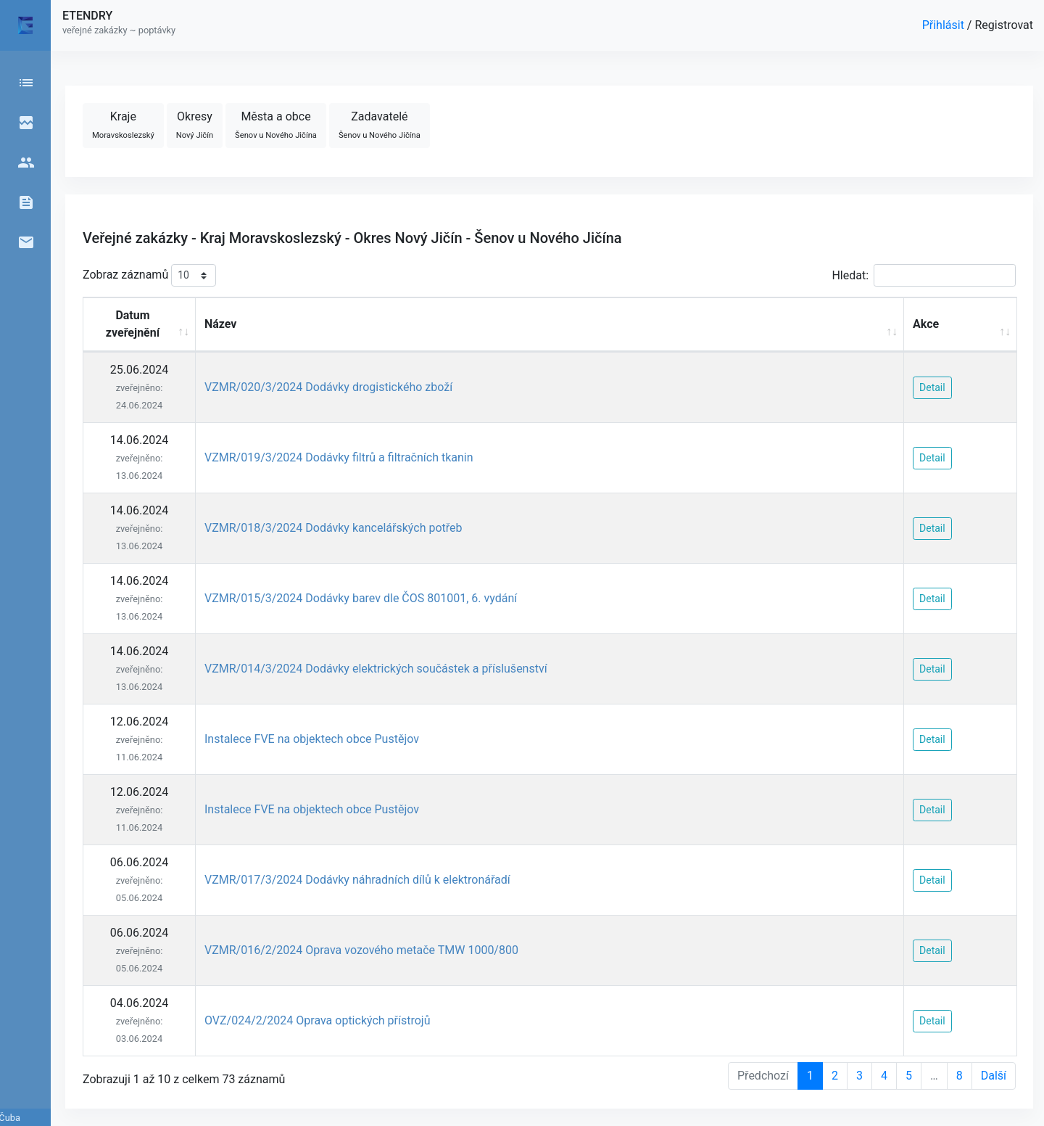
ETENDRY (87, 15)
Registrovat (1003, 25)
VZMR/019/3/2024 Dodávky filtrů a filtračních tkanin (338, 457)
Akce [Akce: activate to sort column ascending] (926, 324)
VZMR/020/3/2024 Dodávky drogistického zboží (328, 387)
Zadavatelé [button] (379, 125)
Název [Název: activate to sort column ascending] (220, 324)
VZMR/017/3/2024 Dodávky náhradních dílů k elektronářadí (357, 880)
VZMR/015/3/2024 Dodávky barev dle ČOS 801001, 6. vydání (360, 598)
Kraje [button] (123, 125)
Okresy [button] (194, 125)
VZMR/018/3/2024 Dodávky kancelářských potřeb (333, 528)
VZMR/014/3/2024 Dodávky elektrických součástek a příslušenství (375, 668)
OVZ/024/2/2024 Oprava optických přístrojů (317, 1020)
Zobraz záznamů (149, 275)
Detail (932, 387)
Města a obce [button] (276, 125)
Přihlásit (944, 25)
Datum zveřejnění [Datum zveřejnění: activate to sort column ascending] (133, 324)
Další (993, 1075)
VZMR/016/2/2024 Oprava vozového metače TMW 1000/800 (361, 950)
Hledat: (924, 275)
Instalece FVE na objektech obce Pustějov (311, 739)
